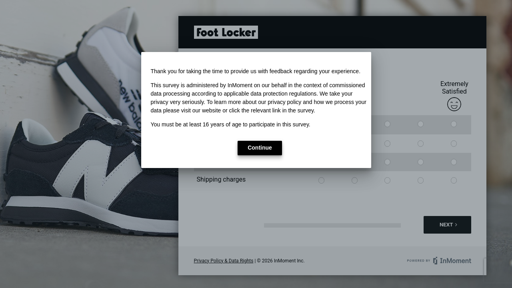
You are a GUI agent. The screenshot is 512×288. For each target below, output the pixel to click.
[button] (260, 148)
